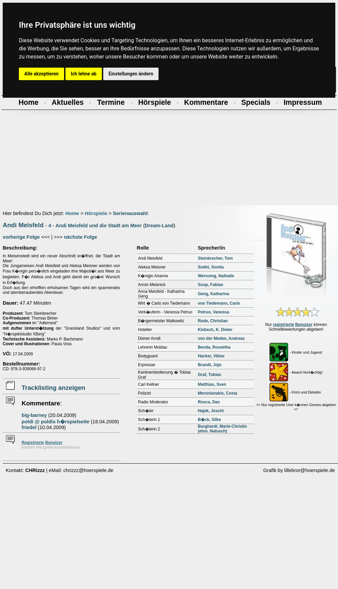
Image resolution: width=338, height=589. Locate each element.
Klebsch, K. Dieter (215, 329)
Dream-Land (159, 225)
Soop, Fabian (210, 284)
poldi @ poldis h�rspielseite (55, 421)
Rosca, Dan (209, 402)
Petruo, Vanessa (213, 312)
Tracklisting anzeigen (53, 387)
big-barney (34, 415)
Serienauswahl (130, 213)
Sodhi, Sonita (211, 267)
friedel (29, 427)
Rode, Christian (213, 321)
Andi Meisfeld (23, 225)
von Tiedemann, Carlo (219, 303)
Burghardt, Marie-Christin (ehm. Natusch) (222, 428)
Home (72, 213)
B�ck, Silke (209, 419)
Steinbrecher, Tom (215, 258)
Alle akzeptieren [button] (41, 73)
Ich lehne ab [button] (83, 73)
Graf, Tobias (209, 374)
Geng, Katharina (213, 293)
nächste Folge (80, 237)
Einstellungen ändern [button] (131, 73)
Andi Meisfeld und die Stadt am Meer (99, 225)
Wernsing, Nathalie (216, 276)
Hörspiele (96, 213)
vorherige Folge (21, 237)
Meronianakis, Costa (217, 393)
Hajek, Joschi (211, 410)
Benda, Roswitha (214, 347)
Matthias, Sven (212, 384)
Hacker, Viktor (211, 356)
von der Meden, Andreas (221, 338)
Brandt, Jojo (209, 364)
